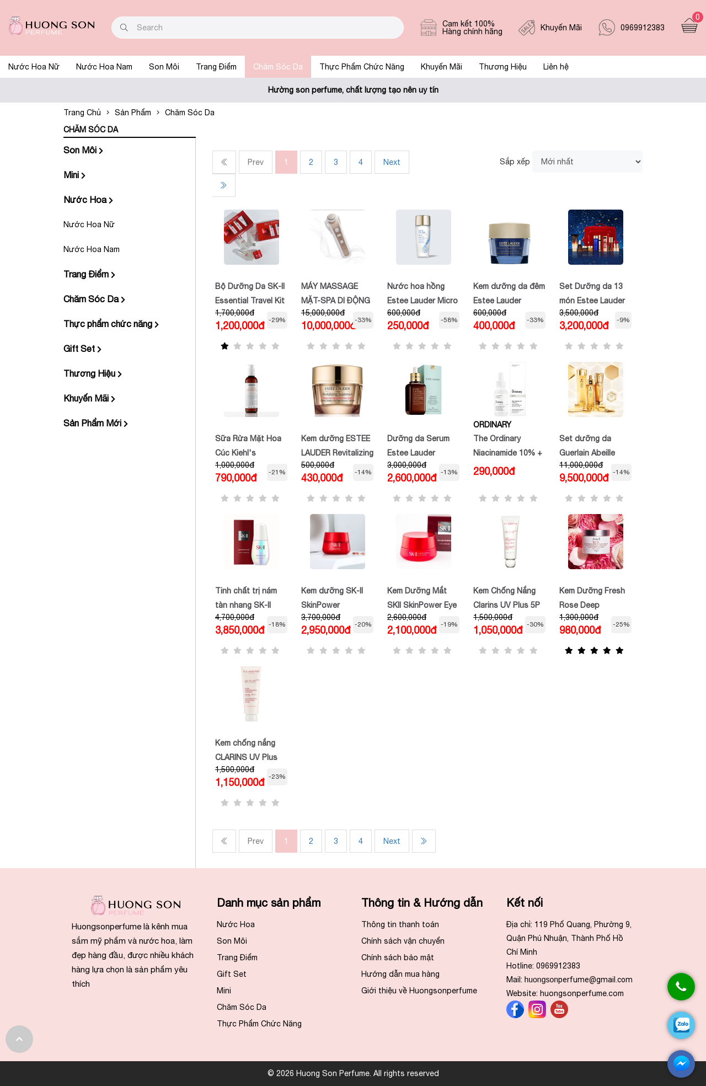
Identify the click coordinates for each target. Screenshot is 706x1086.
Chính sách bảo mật (397, 957)
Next (391, 162)
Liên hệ (556, 66)
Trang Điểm (216, 66)
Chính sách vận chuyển (403, 941)
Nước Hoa (88, 200)
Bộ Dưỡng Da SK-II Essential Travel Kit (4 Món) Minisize (250, 300)
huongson (579, 979)
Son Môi (164, 66)
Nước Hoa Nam (104, 66)
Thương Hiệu (503, 66)
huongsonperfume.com (582, 993)
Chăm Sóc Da (278, 66)
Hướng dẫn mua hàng (400, 974)
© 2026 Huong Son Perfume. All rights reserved (353, 1073)
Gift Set (82, 349)
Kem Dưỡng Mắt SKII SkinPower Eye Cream (422, 604)
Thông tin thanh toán (400, 924)
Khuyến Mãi (441, 66)
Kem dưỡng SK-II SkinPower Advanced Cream (332, 604)
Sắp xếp (515, 161)
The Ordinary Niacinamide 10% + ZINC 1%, (507, 452)
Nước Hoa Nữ (34, 66)
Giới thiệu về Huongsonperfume (419, 990)
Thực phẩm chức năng (111, 324)
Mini (74, 175)
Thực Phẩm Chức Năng (361, 66)
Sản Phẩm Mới (95, 423)
